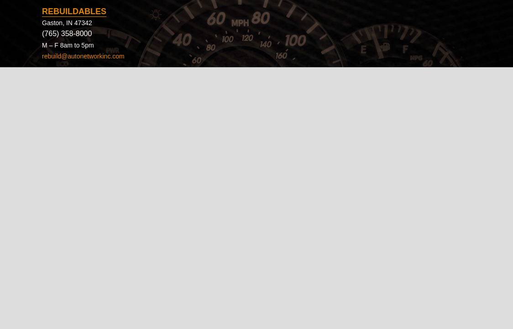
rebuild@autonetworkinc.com (83, 56)
